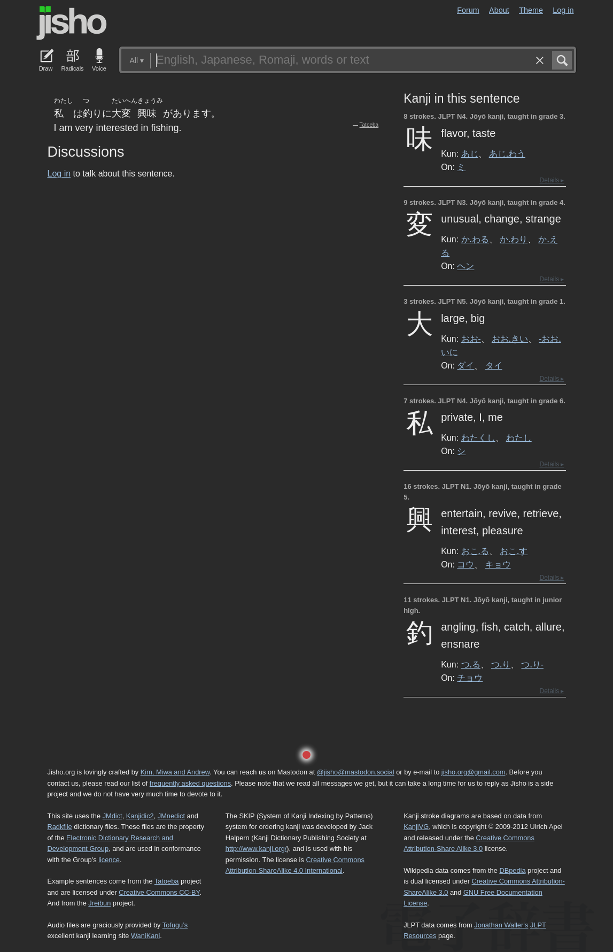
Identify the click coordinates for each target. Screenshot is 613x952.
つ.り (500, 664)
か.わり (513, 239)
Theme (531, 10)
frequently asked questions (190, 783)
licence (109, 860)
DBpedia (512, 870)
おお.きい (510, 338)
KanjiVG (416, 827)
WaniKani (145, 936)
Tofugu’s (175, 925)
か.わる (475, 239)
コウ (465, 564)
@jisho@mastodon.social (355, 772)
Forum (468, 10)
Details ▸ (551, 180)
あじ (469, 153)
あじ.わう (507, 153)
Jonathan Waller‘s (501, 925)
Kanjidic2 (140, 816)
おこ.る (475, 551)
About (499, 10)
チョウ (470, 678)
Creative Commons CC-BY (159, 892)
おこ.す (513, 551)
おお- (471, 338)
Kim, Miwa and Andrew (175, 772)
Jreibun (99, 903)
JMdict (112, 816)
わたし (519, 437)
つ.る (470, 664)
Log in (563, 10)
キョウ (498, 564)
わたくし (478, 437)
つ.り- (532, 664)
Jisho (71, 23)
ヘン (465, 266)
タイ (493, 365)
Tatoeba (369, 125)
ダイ (465, 365)
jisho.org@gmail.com (473, 772)
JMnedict (171, 816)
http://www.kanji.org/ (256, 848)
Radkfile (60, 827)
